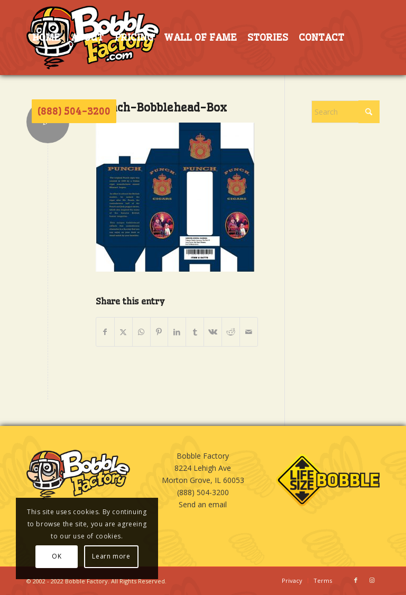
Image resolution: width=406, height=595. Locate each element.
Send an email (203, 504)
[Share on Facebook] (105, 332)
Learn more (111, 556)
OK (56, 556)
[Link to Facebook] (356, 580)
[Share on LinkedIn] (177, 332)
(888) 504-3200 (203, 492)
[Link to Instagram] (372, 580)
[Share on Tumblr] (195, 332)
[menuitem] (46, 38)
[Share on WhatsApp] (141, 332)
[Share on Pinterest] (159, 332)
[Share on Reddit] (230, 332)
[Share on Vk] (213, 332)
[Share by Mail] (248, 332)
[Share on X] (123, 332)
